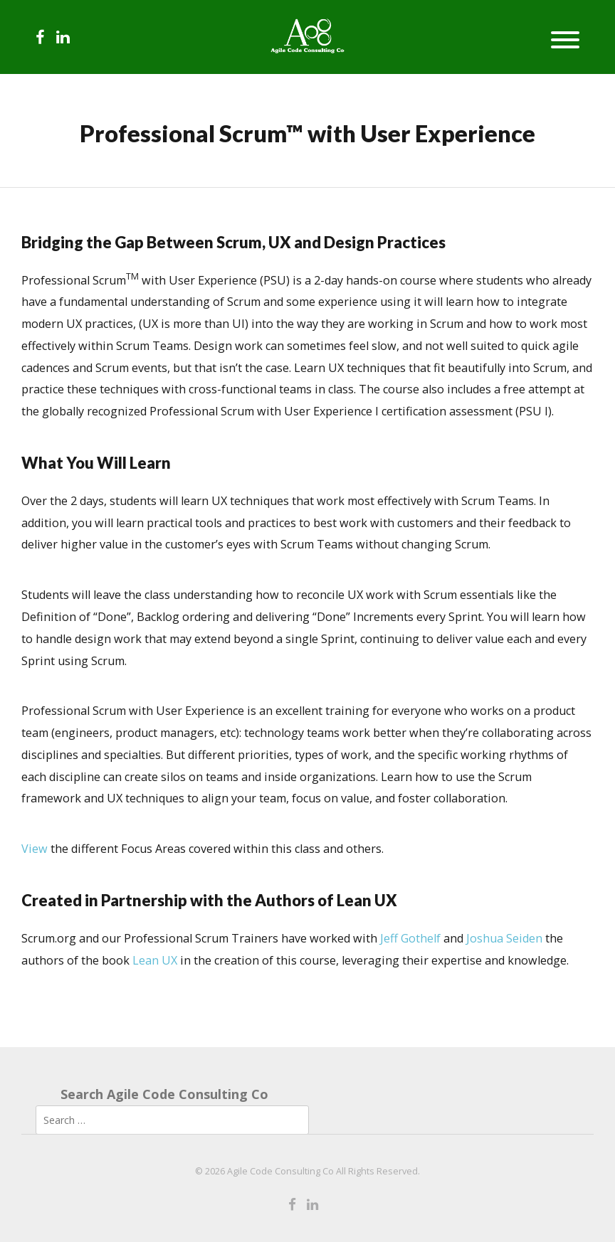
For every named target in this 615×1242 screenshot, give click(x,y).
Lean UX (154, 960)
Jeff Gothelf (410, 938)
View (34, 848)
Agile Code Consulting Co (280, 1171)
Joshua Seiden (504, 938)
